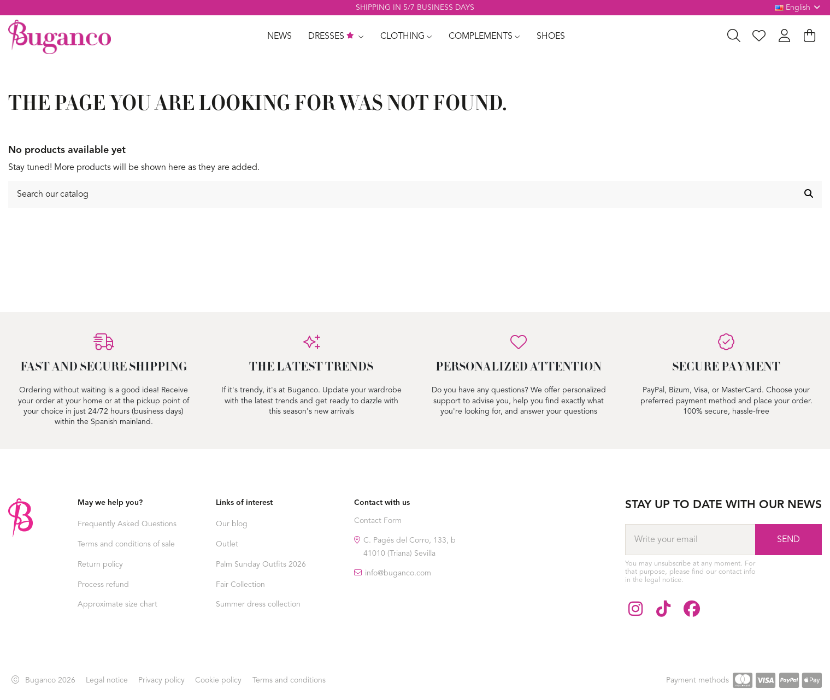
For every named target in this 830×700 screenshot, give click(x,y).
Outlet (227, 544)
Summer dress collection (258, 604)
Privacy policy (161, 680)
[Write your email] (690, 539)
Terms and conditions (289, 680)
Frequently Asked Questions (127, 524)
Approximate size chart (117, 604)
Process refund (103, 585)
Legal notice (107, 680)
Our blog (232, 524)
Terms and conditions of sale (126, 544)
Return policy (100, 564)
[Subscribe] (788, 539)
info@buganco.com (398, 573)
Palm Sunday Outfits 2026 (261, 564)
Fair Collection (240, 585)
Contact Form (378, 521)
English (798, 7)
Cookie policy (218, 680)
